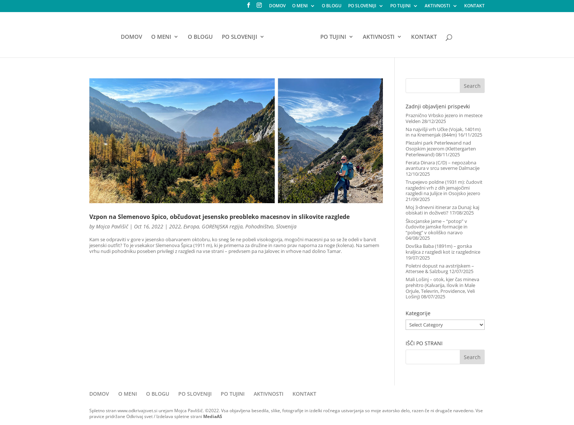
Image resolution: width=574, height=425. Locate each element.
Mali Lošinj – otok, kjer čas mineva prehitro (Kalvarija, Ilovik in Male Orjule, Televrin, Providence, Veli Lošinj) (442, 288)
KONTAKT (474, 6)
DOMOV (277, 6)
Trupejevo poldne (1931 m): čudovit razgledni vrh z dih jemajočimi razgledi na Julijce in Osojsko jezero (444, 188)
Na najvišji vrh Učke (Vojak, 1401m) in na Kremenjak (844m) (443, 132)
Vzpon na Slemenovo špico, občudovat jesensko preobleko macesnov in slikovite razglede (219, 217)
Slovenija (286, 226)
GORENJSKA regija (222, 226)
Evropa (191, 226)
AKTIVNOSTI (437, 6)
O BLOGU (332, 6)
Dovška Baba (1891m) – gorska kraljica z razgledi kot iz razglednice (443, 249)
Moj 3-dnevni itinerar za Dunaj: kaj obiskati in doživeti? (442, 210)
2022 (175, 226)
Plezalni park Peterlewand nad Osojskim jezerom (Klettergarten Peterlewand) (441, 148)
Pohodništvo (259, 226)
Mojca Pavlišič (112, 226)
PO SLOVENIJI (362, 6)
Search (472, 85)
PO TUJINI (400, 6)
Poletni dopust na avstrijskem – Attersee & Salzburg (440, 268)
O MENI (300, 6)
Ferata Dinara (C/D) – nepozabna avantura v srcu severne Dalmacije (443, 165)
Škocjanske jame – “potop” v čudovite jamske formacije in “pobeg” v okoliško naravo (436, 227)
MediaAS (212, 416)
